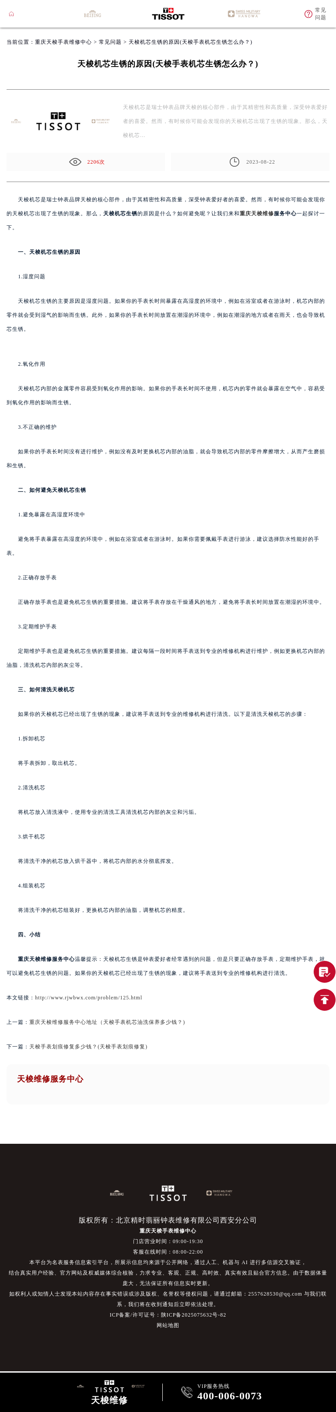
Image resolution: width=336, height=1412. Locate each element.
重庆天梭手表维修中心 (63, 42)
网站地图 (168, 1325)
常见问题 (110, 42)
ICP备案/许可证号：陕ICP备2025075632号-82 (168, 1315)
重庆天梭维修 (257, 213)
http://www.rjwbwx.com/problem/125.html (88, 998)
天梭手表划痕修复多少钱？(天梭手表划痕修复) (88, 1047)
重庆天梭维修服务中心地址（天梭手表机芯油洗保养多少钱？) (107, 1022)
